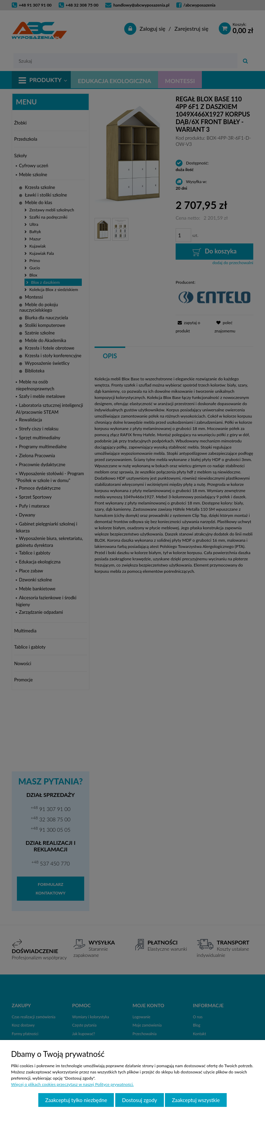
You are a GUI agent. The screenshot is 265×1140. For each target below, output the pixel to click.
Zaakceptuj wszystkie (196, 1100)
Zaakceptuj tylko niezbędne (76, 1100)
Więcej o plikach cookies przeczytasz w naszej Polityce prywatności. (72, 1084)
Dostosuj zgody (139, 1100)
